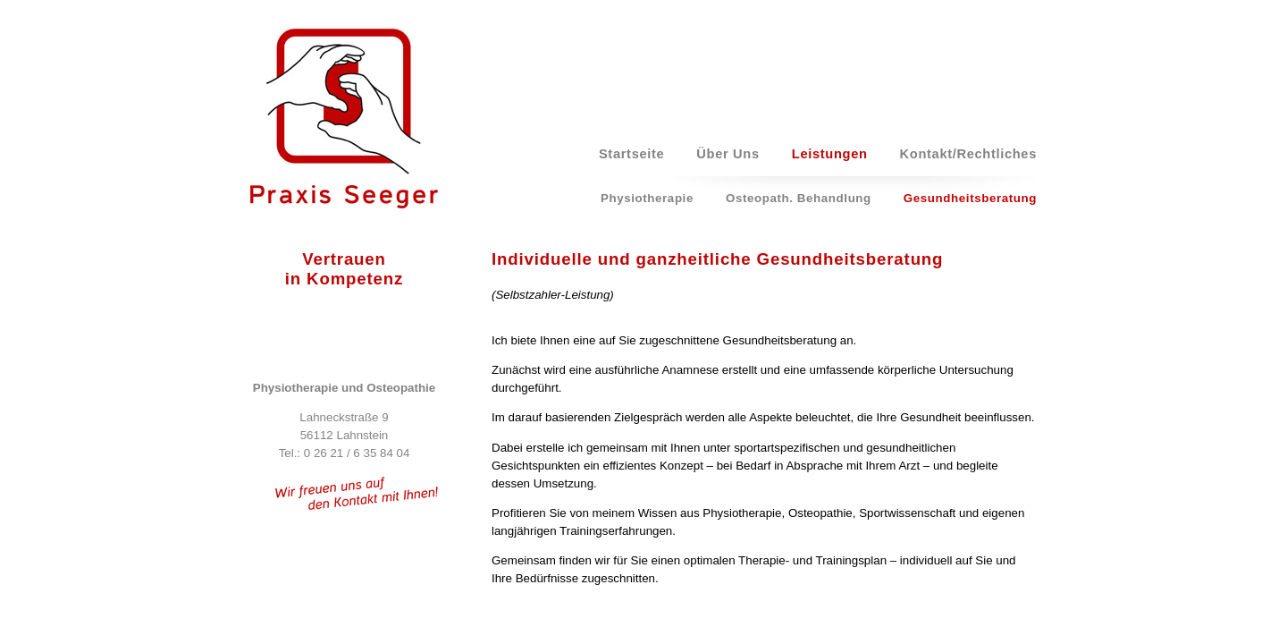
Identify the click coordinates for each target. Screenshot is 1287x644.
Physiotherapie (647, 198)
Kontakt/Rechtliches (968, 154)
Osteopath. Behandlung (798, 198)
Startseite (631, 154)
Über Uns (727, 154)
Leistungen (830, 154)
